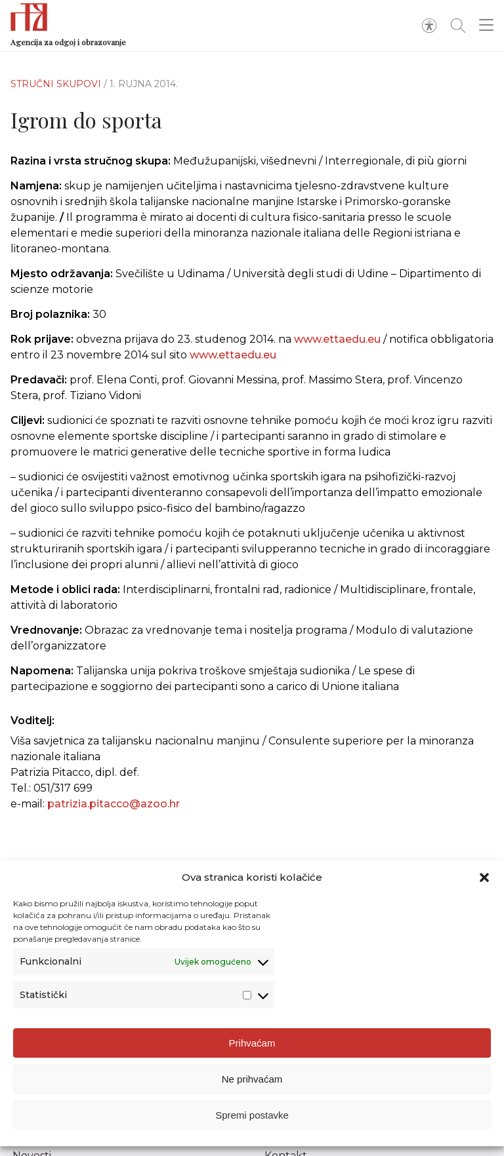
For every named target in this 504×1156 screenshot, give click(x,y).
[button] (484, 877)
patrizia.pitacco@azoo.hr (113, 804)
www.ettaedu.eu (337, 339)
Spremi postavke (252, 1115)
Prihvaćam (252, 1043)
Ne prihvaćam (252, 1079)
